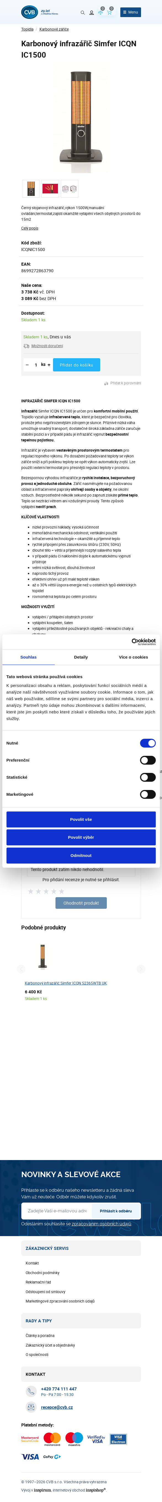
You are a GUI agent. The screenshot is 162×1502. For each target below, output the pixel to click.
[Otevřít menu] (130, 12)
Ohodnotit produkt (81, 903)
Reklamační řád (38, 1282)
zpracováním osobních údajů (101, 1223)
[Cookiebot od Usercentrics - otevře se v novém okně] (131, 642)
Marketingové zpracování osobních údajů (60, 1301)
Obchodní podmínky (42, 1272)
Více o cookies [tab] (133, 657)
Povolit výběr (81, 837)
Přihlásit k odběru (116, 1211)
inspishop (96, 1490)
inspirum (42, 1490)
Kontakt (32, 1263)
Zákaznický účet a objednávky (50, 1345)
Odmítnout (81, 855)
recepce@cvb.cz (57, 1407)
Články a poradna (40, 1335)
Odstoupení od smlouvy (45, 1291)
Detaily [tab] (81, 657)
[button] (43, 345)
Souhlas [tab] (28, 657)
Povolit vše (81, 819)
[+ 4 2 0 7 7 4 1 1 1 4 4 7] (59, 1389)
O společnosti (37, 1354)
